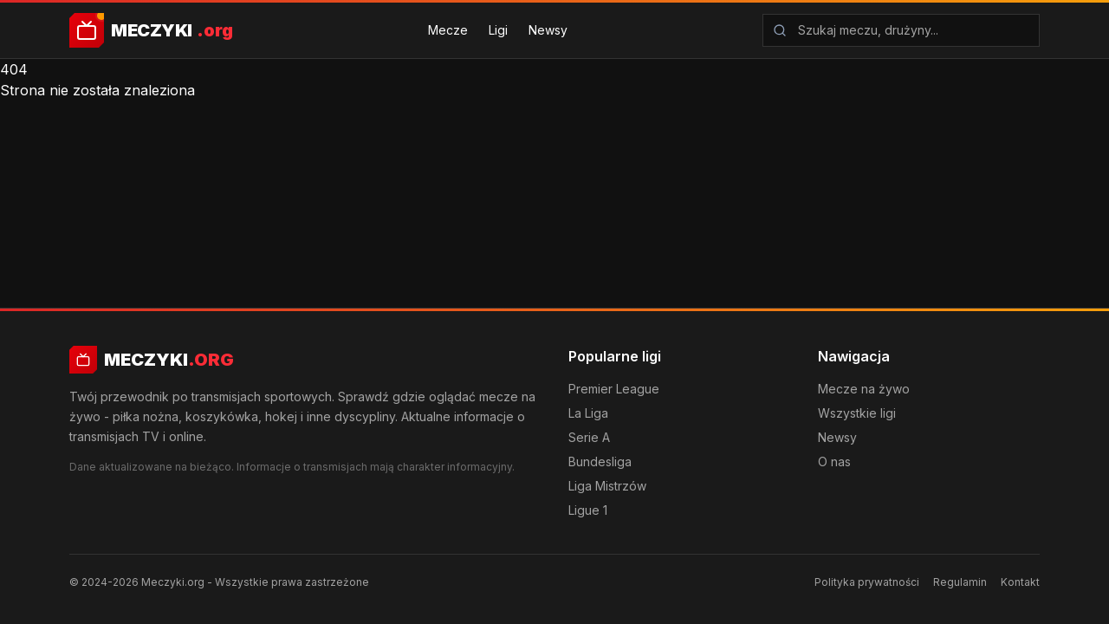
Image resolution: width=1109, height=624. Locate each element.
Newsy (548, 30)
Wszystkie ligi (857, 413)
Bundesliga (600, 461)
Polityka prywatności (866, 581)
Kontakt (1020, 581)
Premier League (613, 388)
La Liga (588, 413)
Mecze (448, 30)
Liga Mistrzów (607, 485)
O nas (834, 461)
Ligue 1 (587, 510)
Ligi (498, 30)
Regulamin (960, 581)
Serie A (589, 437)
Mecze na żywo (864, 388)
